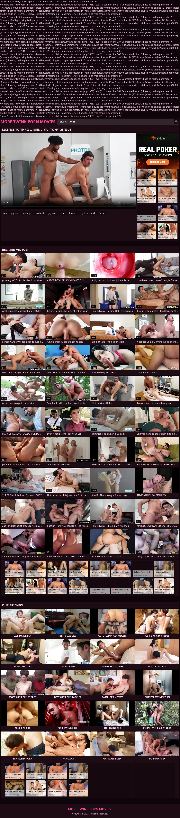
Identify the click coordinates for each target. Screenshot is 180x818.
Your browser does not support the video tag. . (68, 171)
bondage (26, 213)
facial (101, 213)
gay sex (14, 213)
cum (62, 213)
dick (93, 213)
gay (5, 213)
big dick (84, 213)
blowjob (72, 213)
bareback (39, 213)
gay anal (52, 213)
